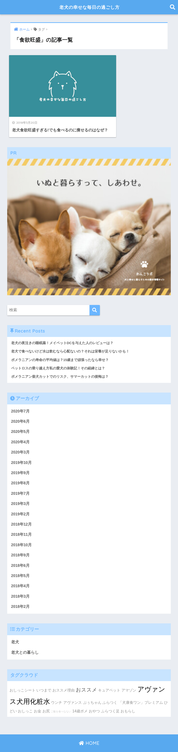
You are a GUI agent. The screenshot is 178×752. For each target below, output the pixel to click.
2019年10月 (21, 450)
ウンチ (56, 692)
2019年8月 (20, 471)
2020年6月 (20, 409)
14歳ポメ (80, 700)
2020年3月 (20, 440)
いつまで (43, 679)
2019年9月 (20, 461)
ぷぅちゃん (92, 692)
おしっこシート (22, 679)
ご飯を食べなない (61, 700)
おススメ (86, 679)
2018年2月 (20, 595)
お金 (37, 700)
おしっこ (25, 700)
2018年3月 (20, 585)
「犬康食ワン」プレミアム (140, 692)
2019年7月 (20, 481)
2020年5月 (20, 419)
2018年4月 (20, 575)
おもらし (128, 700)
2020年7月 (20, 399)
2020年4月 (20, 430)
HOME (89, 732)
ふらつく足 (110, 700)
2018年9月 (20, 544)
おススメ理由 (63, 679)
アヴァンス (72, 692)
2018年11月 (21, 523)
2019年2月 (20, 502)
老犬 (15, 631)
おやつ (94, 700)
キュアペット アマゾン (117, 679)
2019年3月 (20, 492)
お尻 (46, 700)
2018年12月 (21, 513)
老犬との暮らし (25, 641)
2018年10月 (21, 533)
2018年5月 (20, 564)
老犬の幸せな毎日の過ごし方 (89, 7)
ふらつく (109, 692)
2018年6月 (20, 554)
